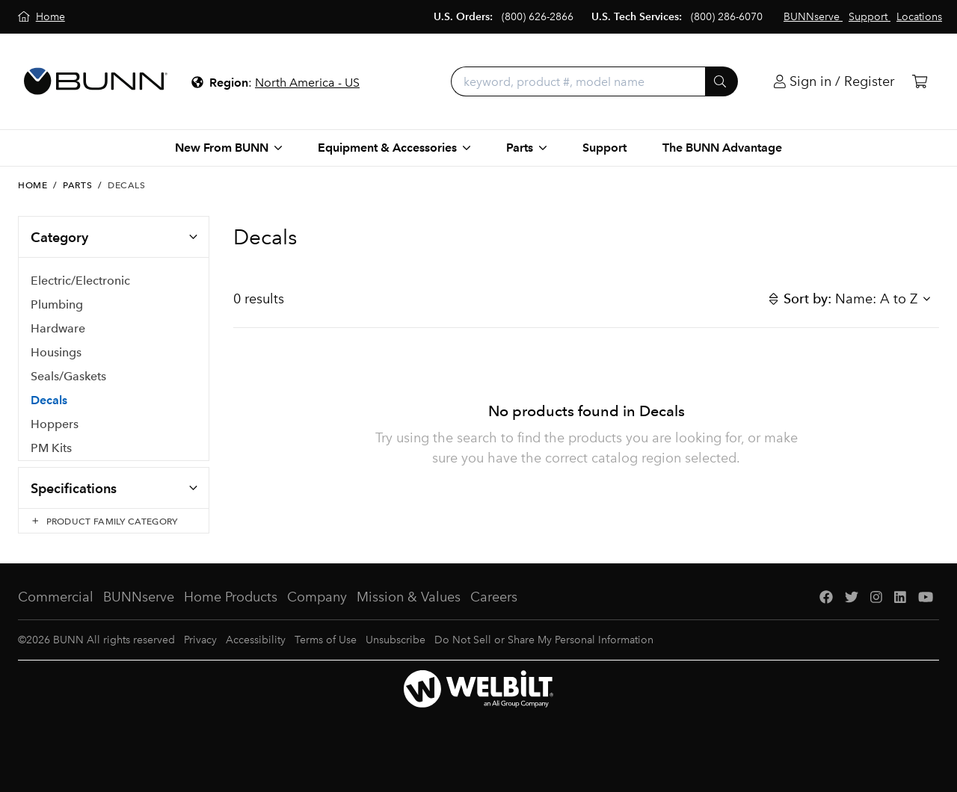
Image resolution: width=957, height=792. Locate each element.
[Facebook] (826, 611)
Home (32, 185)
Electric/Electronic (80, 281)
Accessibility (256, 654)
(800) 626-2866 (537, 16)
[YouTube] (925, 611)
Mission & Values (409, 611)
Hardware (58, 329)
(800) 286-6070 (727, 16)
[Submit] (721, 81)
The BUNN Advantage (722, 147)
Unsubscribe (395, 654)
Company (317, 611)
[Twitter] (851, 611)
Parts (77, 185)
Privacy (200, 654)
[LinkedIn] (900, 611)
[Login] (834, 82)
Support (604, 147)
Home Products (230, 611)
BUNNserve (138, 611)
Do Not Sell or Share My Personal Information (543, 654)
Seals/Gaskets (68, 377)
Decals (49, 401)
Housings (56, 353)
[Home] (41, 17)
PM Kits (51, 449)
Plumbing (57, 305)
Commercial (55, 611)
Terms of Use (326, 654)
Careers (493, 611)
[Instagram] (876, 611)
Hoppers (55, 425)
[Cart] (919, 82)
